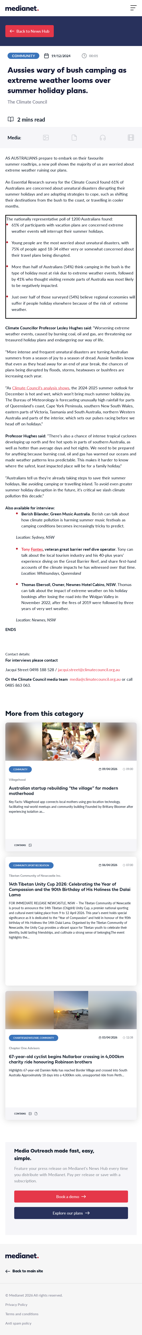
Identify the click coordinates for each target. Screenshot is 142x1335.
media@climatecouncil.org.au (95, 679)
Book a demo (71, 1196)
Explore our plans (71, 1213)
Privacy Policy (16, 1304)
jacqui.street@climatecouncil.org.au (89, 669)
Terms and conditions (21, 1313)
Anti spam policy (18, 1323)
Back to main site (24, 1271)
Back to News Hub (29, 31)
